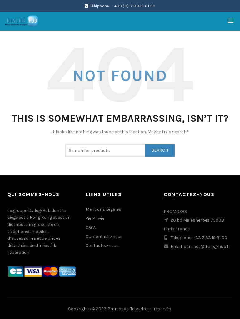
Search (160, 150)
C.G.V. (91, 227)
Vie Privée (95, 218)
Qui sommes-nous (104, 236)
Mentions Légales (103, 209)
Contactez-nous (102, 245)
